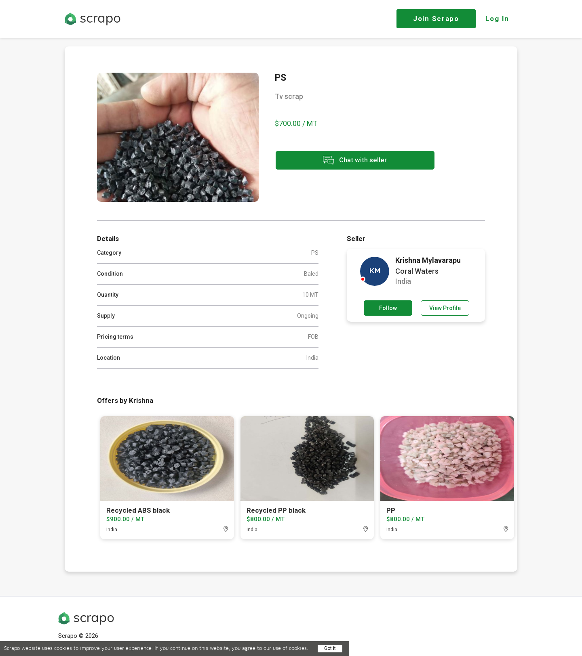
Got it (330, 648)
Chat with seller (347, 161)
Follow (388, 308)
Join (436, 19)
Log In (497, 19)
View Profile (445, 308)
